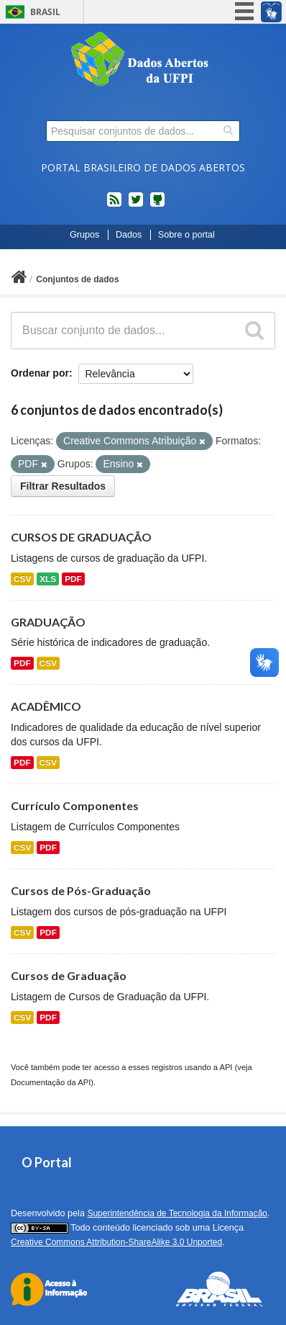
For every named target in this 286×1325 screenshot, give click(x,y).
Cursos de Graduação (68, 975)
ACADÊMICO (46, 706)
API (225, 1067)
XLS (48, 579)
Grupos (84, 235)
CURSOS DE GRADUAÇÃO (81, 537)
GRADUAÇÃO (48, 622)
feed (114, 205)
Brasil (45, 12)
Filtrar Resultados (63, 486)
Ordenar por (40, 373)
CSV (22, 579)
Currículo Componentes (75, 805)
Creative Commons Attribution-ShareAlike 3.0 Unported (116, 1242)
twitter (136, 205)
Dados (129, 235)
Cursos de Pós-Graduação (81, 890)
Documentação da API (51, 1082)
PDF (73, 579)
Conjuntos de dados (77, 279)
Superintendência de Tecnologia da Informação (177, 1213)
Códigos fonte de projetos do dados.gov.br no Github (157, 205)
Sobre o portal (186, 235)
